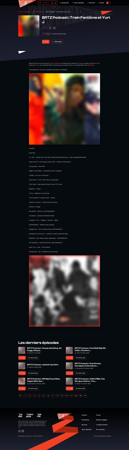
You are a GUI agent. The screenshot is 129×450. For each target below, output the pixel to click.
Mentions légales (102, 420)
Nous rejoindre (78, 3)
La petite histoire (102, 424)
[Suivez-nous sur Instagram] (23, 431)
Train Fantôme (54, 63)
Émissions (28, 12)
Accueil (20, 12)
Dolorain (97, 63)
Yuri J (37, 65)
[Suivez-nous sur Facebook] (19, 431)
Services (91, 3)
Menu (101, 3)
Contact (85, 415)
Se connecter (101, 429)
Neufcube (91, 65)
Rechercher (64, 3)
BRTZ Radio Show (38, 12)
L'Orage (79, 63)
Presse (99, 415)
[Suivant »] (85, 395)
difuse (109, 436)
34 (76, 395)
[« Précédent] (20, 395)
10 (66, 395)
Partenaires (86, 420)
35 (80, 395)
